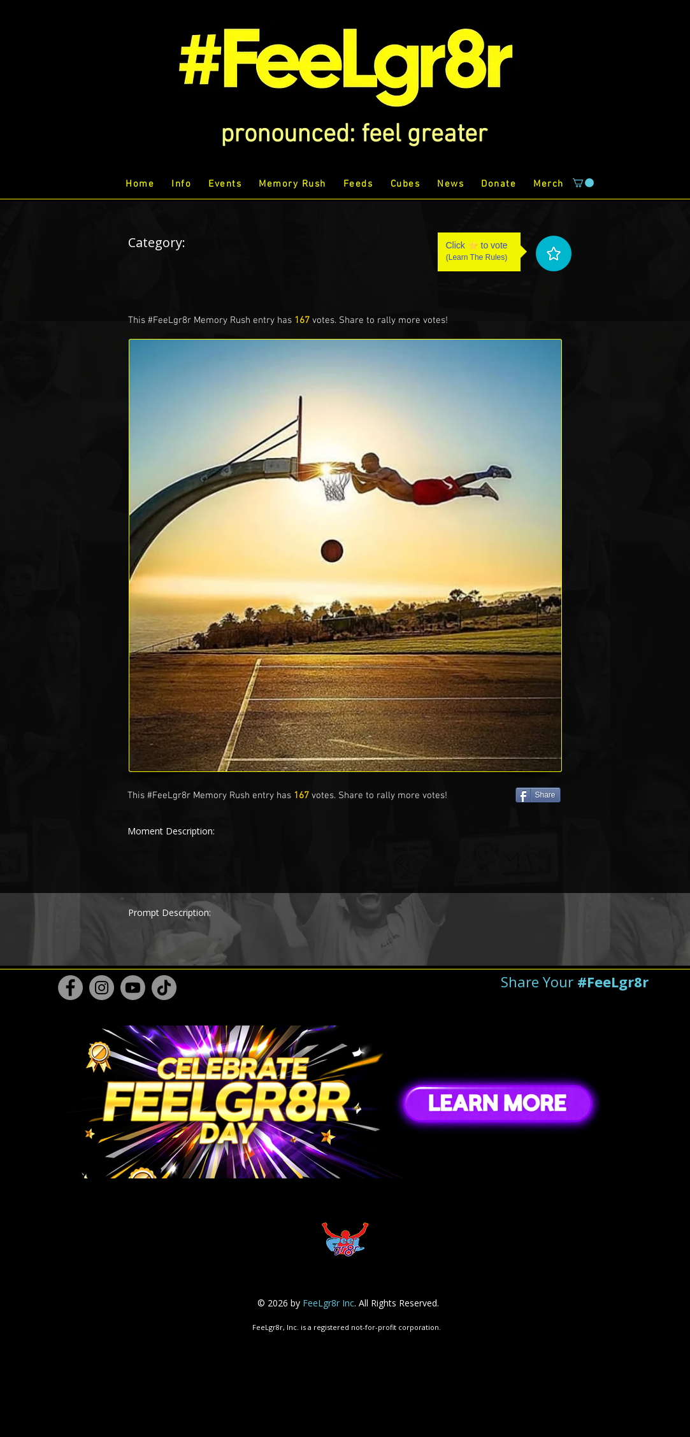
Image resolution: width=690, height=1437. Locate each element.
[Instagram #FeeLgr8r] (101, 987)
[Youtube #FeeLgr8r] (132, 987)
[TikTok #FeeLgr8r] (164, 987)
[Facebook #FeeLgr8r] (70, 987)
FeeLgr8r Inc (328, 1303)
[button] (353, 135)
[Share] (538, 795)
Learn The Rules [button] (477, 257)
